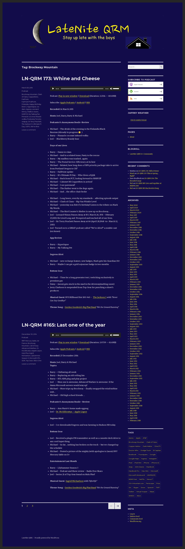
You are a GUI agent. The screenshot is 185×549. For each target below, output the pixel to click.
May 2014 (133, 304)
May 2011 (133, 386)
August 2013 (134, 327)
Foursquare (143, 454)
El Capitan (157, 450)
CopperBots (33, 97)
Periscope (150, 483)
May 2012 (133, 364)
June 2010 (133, 413)
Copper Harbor (135, 446)
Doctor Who (133, 450)
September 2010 (136, 406)
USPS (27, 126)
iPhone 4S (155, 463)
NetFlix (142, 479)
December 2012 (136, 346)
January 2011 (135, 396)
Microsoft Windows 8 (137, 475)
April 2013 (133, 336)
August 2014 (134, 297)
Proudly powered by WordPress (47, 538)
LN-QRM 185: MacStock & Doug (147, 188)
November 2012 (136, 349)
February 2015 (135, 282)
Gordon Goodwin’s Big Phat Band (80, 307)
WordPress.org (135, 521)
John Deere (139, 467)
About (132, 137)
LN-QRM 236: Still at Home (148, 171)
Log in (132, 514)
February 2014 (135, 312)
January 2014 (135, 314)
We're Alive (35, 126)
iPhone (146, 463)
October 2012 (135, 351)
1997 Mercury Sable (29, 341)
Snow (143, 487)
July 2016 (133, 240)
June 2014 (133, 302)
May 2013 (133, 334)
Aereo (131, 438)
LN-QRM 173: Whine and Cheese (61, 78)
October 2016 (135, 232)
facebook (132, 454)
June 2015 (133, 272)
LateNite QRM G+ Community (141, 154)
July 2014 (133, 299)
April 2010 (133, 418)
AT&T (145, 438)
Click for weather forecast (138, 120)
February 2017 (135, 223)
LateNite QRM (27, 538)
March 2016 (134, 250)
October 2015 (135, 262)
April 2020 (134, 208)
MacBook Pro (134, 471)
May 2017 (133, 215)
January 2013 (135, 344)
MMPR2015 (151, 475)
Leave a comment (29, 130)
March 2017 (134, 220)
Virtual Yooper (141, 492)
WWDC (132, 496)
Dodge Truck (146, 450)
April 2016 (133, 247)
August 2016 (134, 237)
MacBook (150, 467)
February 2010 (135, 421)
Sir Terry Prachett (34, 121)
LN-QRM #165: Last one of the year (63, 325)
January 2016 (135, 255)
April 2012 (133, 366)
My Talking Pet (34, 114)
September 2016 (136, 235)
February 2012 (135, 371)
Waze (152, 492)
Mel (131, 183)
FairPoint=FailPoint (29, 102)
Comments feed (136, 519)
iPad (130, 463)
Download (84, 96)
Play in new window (68, 96)
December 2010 (136, 398)
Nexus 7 (150, 479)
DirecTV (158, 446)
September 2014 (136, 294)
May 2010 (133, 416)
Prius (158, 483)
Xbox (139, 496)
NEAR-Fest (133, 479)
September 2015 (136, 265)
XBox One (37, 360)
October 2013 (135, 322)
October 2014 (135, 292)
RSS (88, 102)
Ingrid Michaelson (75, 481)
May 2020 (134, 205)
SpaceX (150, 487)
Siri (130, 487)
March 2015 (134, 280)
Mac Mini (145, 471)
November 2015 (136, 260)
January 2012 (135, 374)
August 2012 (134, 356)
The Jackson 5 (99, 297)
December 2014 (136, 287)
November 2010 (136, 401)
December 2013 (136, 317)
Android (80, 102)
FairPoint (25, 99)
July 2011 (133, 381)
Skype (135, 487)
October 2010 (135, 403)
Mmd (132, 173)
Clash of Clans (151, 442)
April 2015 (133, 277)
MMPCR (25, 114)
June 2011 (133, 383)
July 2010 (133, 411)
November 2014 (136, 289)
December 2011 (136, 376)
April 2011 (133, 388)
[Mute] (111, 88)
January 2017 (135, 225)
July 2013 (133, 329)
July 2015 (133, 270)
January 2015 (135, 284)
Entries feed (134, 516)
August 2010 (134, 408)
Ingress (28, 109)
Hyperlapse (31, 107)
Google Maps (134, 459)
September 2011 (136, 379)
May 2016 (133, 245)
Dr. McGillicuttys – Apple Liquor (71, 412)
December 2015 (136, 257)
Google (153, 454)
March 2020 (134, 210)
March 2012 (134, 369)
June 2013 (133, 331)
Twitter (131, 492)
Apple (138, 438)
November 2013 (136, 319)
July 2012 (133, 359)
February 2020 (135, 213)
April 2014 (133, 307)
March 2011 (134, 391)
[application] (85, 88)
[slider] (82, 88)
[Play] (53, 88)
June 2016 (133, 242)
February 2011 (135, 393)
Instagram (153, 459)
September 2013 (136, 324)
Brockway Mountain (29, 94)
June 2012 (133, 361)
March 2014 (134, 309)
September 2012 (136, 354)
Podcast (25, 91)
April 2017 (133, 218)
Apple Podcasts (67, 102)
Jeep (131, 467)
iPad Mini (138, 463)
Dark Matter (147, 446)
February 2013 (135, 341)
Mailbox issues (32, 112)
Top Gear (29, 360)
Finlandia (25, 104)
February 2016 (135, 252)
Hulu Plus (25, 353)
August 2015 (134, 267)
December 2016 (136, 228)
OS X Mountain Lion (136, 483)
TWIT (158, 487)
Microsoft (33, 358)
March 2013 (134, 339)
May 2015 (133, 275)
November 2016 (136, 230)
